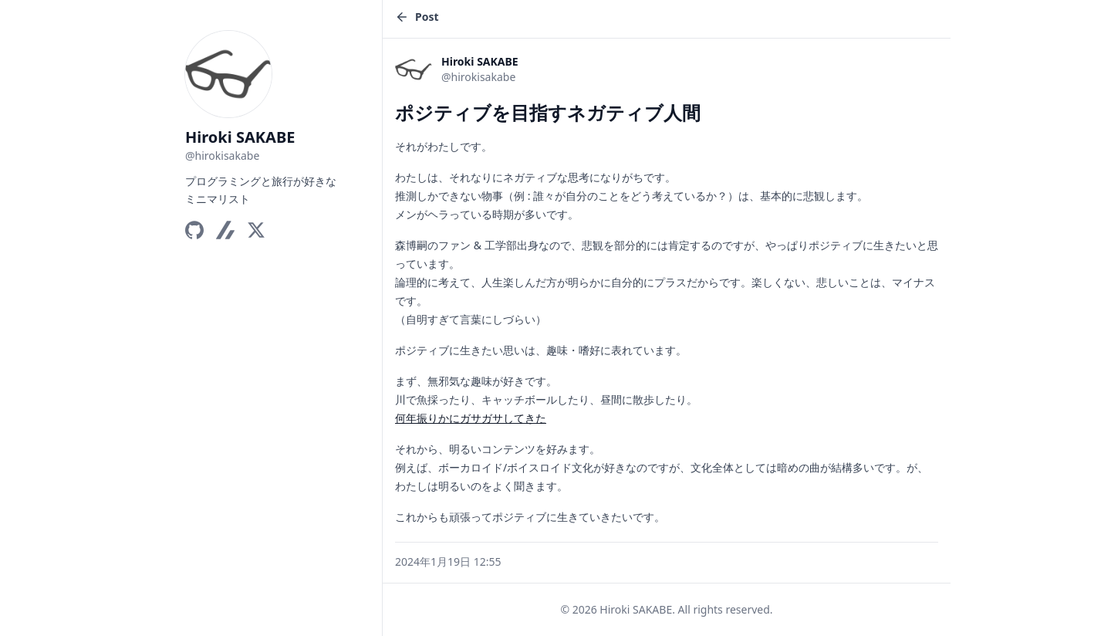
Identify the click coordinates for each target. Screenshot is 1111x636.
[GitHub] (194, 230)
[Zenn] (225, 230)
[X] (256, 230)
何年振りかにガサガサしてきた (470, 418)
